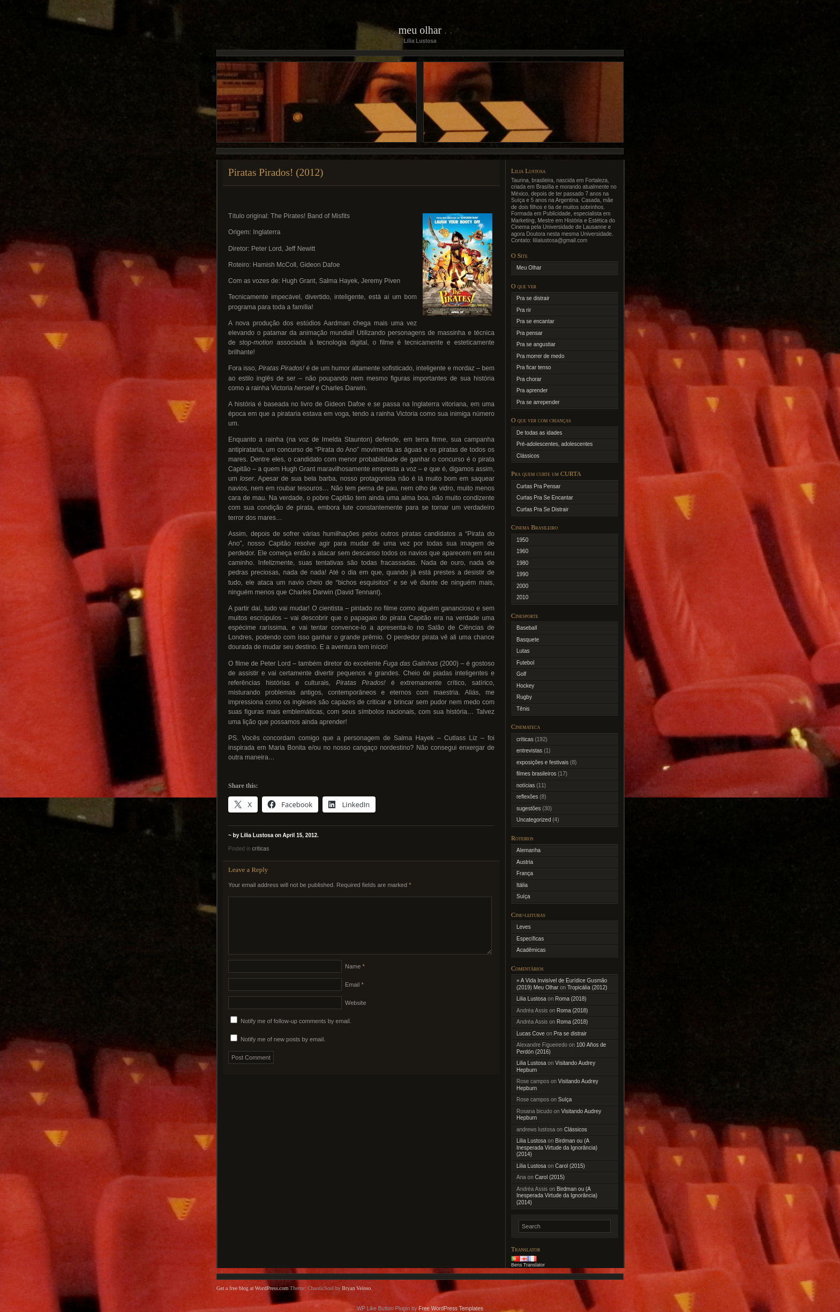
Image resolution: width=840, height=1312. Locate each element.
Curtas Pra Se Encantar (544, 498)
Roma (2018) (570, 999)
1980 (522, 563)
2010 (522, 597)
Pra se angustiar (536, 344)
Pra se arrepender (538, 402)
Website (355, 1015)
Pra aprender (532, 390)
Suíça (523, 896)
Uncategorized (533, 820)
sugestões (528, 808)
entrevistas (529, 751)
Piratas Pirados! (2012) (276, 172)
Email (354, 997)
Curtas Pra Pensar (538, 486)
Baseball (526, 628)
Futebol (525, 663)
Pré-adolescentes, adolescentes (554, 444)
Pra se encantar (535, 321)
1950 (522, 540)
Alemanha (528, 850)
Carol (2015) (570, 1166)
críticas (260, 849)
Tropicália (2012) (587, 987)
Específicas (530, 939)
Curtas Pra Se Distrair (542, 509)
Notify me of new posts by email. (283, 1052)
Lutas (522, 651)
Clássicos (527, 456)
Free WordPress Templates (450, 1308)
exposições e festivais (542, 762)
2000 (522, 586)
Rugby (524, 697)
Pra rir (523, 310)
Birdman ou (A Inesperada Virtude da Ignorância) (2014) (556, 1147)
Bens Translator (528, 1265)
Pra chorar (529, 379)
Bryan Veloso (356, 1288)
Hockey (525, 686)
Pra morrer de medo (540, 356)
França (524, 873)
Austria (524, 862)
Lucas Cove (530, 1034)
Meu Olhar (420, 30)
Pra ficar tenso (533, 367)
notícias (525, 785)
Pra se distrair (533, 298)
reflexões (527, 797)
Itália (522, 885)
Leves (523, 927)
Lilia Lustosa (531, 999)
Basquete (527, 640)
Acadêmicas (530, 950)
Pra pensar (529, 333)
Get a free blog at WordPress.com (252, 1288)
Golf (521, 674)
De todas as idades (539, 433)
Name (355, 979)
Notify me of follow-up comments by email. (296, 1034)
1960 (522, 551)
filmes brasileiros (536, 774)
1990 (522, 574)
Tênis (522, 709)
